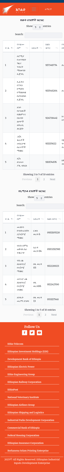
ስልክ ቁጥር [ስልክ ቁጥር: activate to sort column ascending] (47, 46)
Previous (27, 179)
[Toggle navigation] (33, 9)
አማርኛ (48, 9)
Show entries (38, 27)
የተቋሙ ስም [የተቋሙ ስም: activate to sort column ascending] (20, 46)
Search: (38, 35)
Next (52, 179)
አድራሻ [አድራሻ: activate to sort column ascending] (35, 47)
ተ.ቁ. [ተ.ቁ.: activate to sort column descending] (7, 47)
